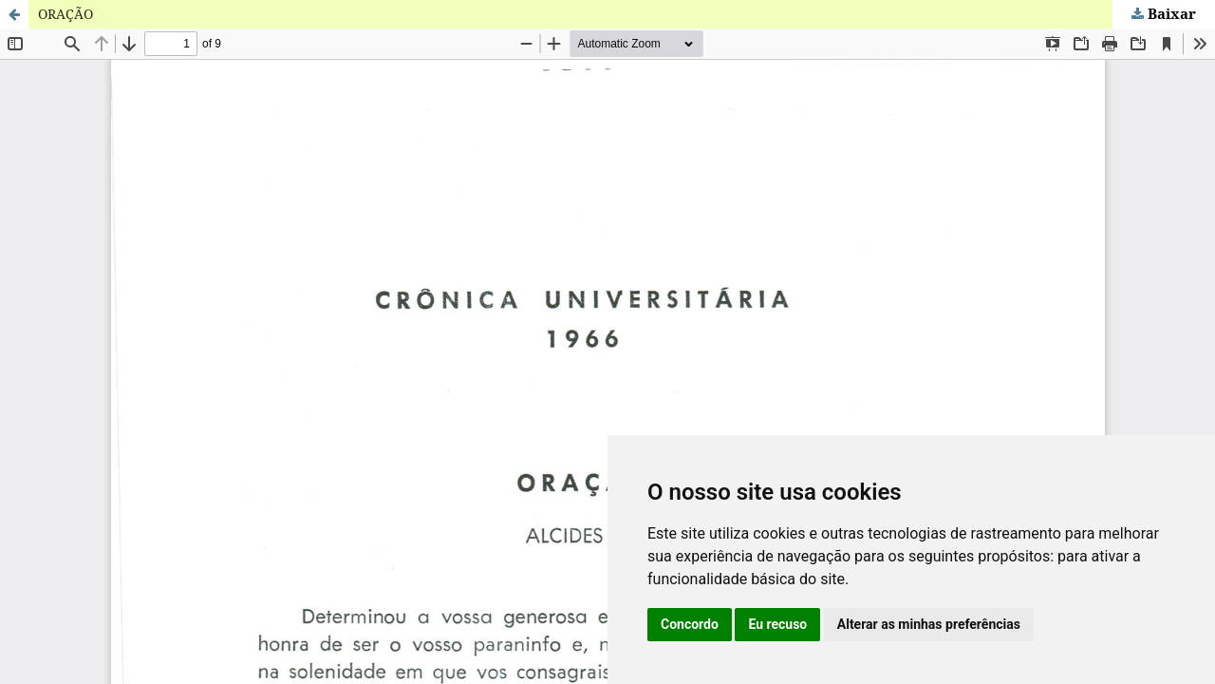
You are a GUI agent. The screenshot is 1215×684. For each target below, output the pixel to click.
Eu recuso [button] (777, 624)
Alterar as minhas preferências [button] (928, 624)
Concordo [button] (690, 624)
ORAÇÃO (65, 14)
